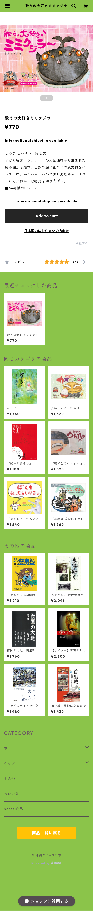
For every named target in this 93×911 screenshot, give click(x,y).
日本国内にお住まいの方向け (46, 231)
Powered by (46, 863)
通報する (81, 243)
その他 (9, 778)
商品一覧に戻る (46, 832)
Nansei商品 (13, 809)
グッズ (9, 763)
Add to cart (46, 215)
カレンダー (13, 794)
